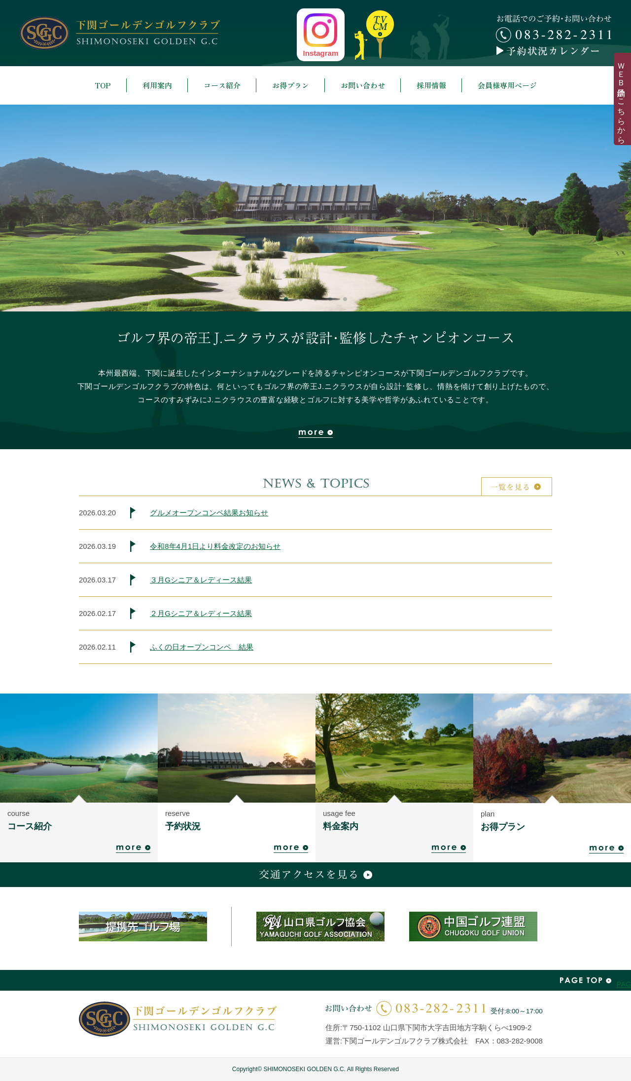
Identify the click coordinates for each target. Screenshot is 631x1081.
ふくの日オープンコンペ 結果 (201, 647)
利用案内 (157, 85)
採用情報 (431, 85)
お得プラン (290, 85)
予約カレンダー (553, 50)
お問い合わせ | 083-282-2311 (405, 1008)
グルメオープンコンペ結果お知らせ (209, 512)
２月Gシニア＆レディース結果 (201, 613)
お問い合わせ (363, 85)
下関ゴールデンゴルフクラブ (120, 33)
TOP (103, 85)
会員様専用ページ (507, 85)
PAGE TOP (585, 980)
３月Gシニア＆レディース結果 (201, 580)
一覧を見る (516, 486)
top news (374, 35)
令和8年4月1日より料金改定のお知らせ (215, 546)
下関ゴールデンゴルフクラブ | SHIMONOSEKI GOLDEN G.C (178, 1019)
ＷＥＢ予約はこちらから (621, 99)
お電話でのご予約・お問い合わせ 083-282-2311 (553, 28)
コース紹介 (222, 85)
